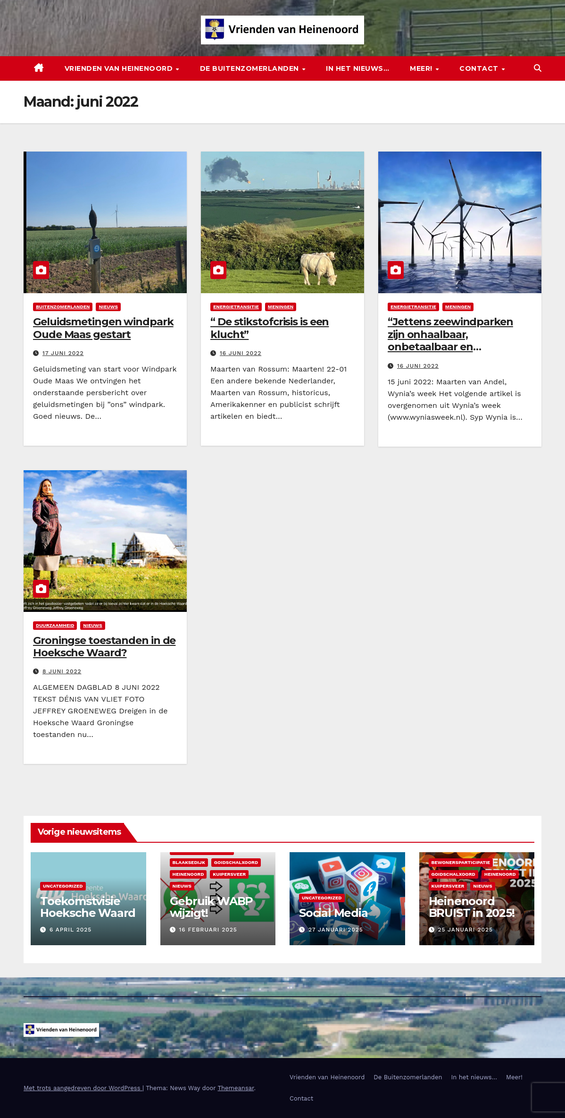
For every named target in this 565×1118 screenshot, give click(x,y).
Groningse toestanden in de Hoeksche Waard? (104, 646)
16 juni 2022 (240, 353)
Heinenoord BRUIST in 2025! (472, 907)
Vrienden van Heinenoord (120, 68)
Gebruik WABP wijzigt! (211, 907)
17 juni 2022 (63, 353)
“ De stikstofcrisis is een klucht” (269, 327)
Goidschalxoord (236, 862)
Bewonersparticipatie (461, 862)
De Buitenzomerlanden (250, 68)
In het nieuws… (357, 68)
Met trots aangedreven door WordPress (83, 1088)
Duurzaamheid (55, 625)
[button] (537, 68)
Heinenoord (188, 874)
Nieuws (108, 306)
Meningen (280, 306)
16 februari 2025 (208, 929)
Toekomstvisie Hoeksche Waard (87, 907)
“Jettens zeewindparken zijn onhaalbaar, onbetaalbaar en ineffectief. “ (450, 340)
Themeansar (235, 1088)
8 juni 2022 (62, 671)
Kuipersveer (229, 874)
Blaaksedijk (189, 862)
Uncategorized (63, 886)
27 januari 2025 (335, 929)
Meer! (422, 68)
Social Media (333, 913)
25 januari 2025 (465, 929)
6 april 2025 (70, 929)
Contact (479, 68)
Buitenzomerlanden (63, 306)
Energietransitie (236, 306)
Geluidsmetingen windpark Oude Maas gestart (103, 327)
